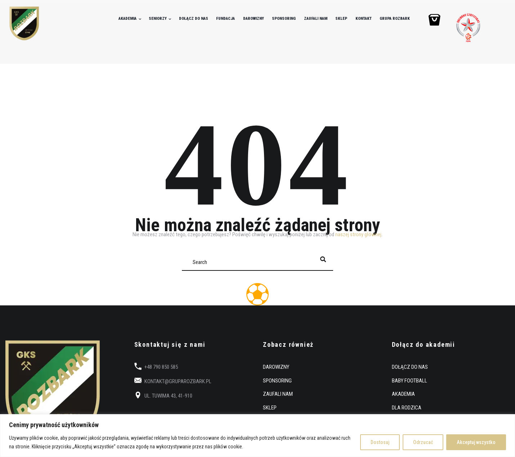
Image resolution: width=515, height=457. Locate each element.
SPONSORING (284, 18)
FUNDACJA (225, 18)
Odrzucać (423, 442)
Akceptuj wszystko (476, 442)
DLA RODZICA (406, 407)
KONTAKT (363, 18)
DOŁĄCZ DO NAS (193, 18)
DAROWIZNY (253, 18)
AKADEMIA (127, 18)
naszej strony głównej (358, 234)
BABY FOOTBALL (409, 380)
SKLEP (341, 18)
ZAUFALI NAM (315, 18)
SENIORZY (158, 18)
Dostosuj (380, 442)
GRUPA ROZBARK (395, 18)
